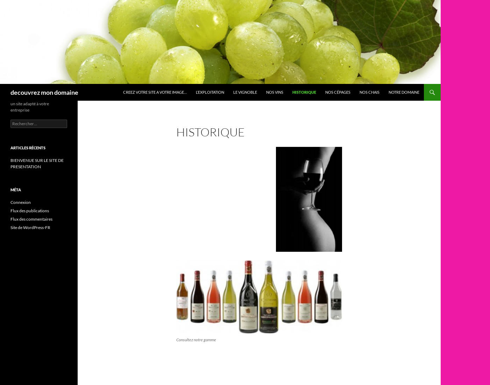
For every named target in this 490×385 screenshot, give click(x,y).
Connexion (20, 202)
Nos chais (369, 92)
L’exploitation (210, 92)
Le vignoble (245, 92)
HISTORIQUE (304, 92)
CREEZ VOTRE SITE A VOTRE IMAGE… (155, 92)
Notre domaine (404, 92)
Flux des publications (29, 210)
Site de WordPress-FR (30, 227)
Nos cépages (337, 92)
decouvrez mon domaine (44, 92)
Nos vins (274, 92)
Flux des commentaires (31, 219)
